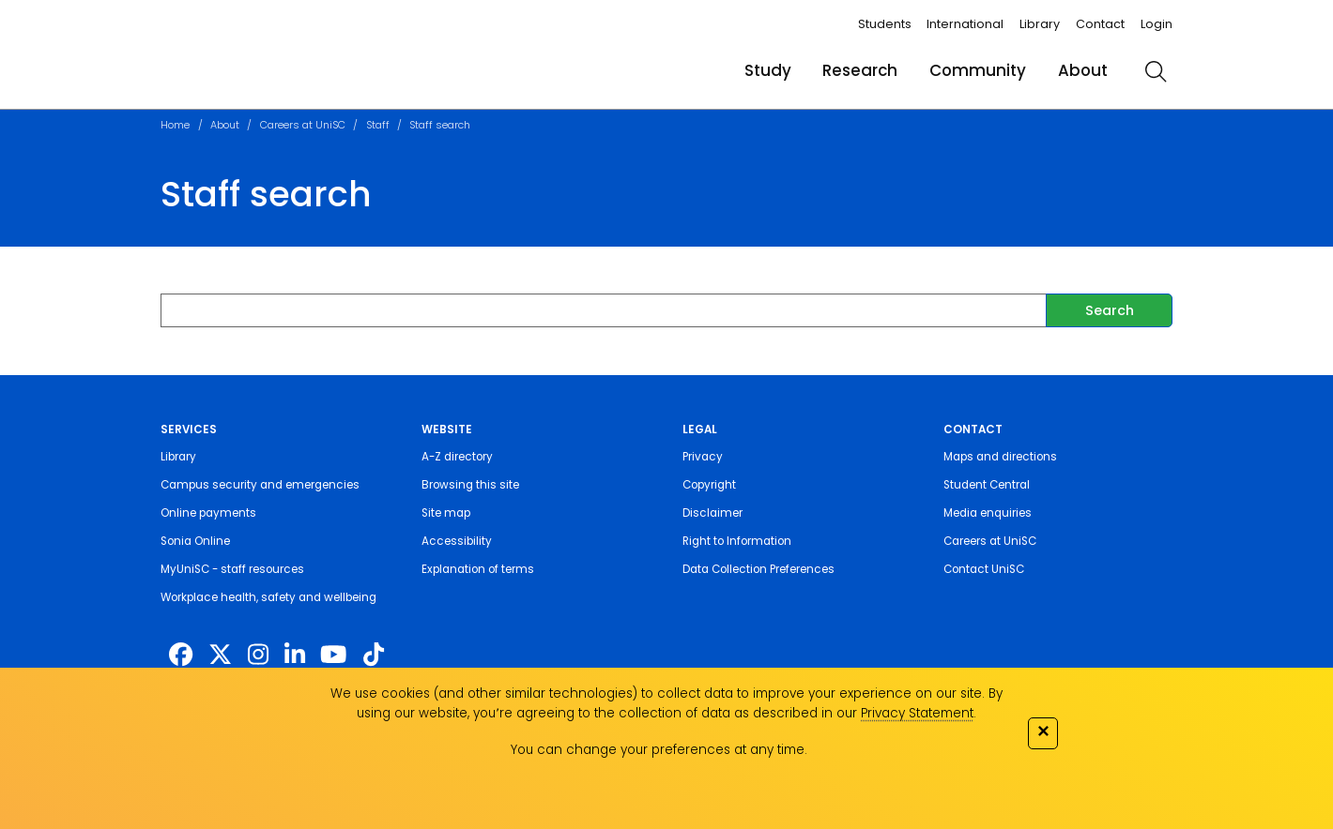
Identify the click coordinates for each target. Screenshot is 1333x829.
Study (767, 70)
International (965, 24)
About (1083, 70)
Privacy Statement (917, 713)
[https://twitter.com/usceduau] (220, 654)
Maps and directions (1000, 456)
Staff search (439, 125)
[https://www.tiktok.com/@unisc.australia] (373, 654)
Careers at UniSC (302, 125)
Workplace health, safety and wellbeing (268, 597)
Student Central (986, 484)
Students (885, 24)
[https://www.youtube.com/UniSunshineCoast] (333, 654)
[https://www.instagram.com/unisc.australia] (258, 654)
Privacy (702, 456)
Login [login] (1156, 24)
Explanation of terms (477, 569)
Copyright (709, 484)
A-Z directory (457, 456)
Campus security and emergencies (260, 484)
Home (175, 125)
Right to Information (736, 541)
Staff (378, 125)
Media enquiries (987, 512)
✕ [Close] (1043, 731)
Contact (1100, 24)
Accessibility (456, 541)
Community (977, 70)
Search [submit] (1109, 310)
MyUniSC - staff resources (232, 569)
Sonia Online (195, 541)
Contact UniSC (983, 569)
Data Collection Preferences (758, 569)
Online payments (208, 512)
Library (1039, 24)
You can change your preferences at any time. (659, 750)
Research (859, 70)
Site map (445, 512)
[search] (1155, 71)
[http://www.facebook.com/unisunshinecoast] (180, 654)
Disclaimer (712, 512)
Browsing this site (470, 484)
